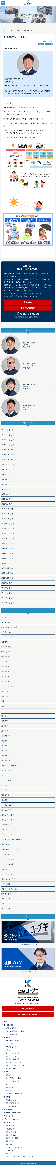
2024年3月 (6, 553)
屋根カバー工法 (6, 820)
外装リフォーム (9, 1072)
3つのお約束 (8, 1025)
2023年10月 (7, 578)
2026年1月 (6, 445)
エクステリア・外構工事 (14, 1093)
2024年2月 (6, 558)
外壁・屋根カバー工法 (13, 1078)
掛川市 (3, 711)
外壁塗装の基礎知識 (12, 1059)
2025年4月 (6, 489)
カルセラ (9, 1075)
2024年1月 (6, 563)
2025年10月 (7, 459)
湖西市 (3, 696)
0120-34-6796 (29, 313)
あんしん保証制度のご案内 (15, 1031)
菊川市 (3, 716)
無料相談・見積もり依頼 (29, 1014)
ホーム (6, 1022)
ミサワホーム (6, 632)
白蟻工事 (4, 785)
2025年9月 (6, 464)
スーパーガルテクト (12, 1081)
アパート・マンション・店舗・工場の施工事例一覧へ (24, 293)
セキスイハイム (6, 617)
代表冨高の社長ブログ (13, 1103)
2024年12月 (7, 509)
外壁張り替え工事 (12, 1138)
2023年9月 (6, 583)
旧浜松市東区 (6, 666)
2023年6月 (6, 598)
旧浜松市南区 (6, 676)
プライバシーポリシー (11, 1119)
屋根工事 (4, 750)
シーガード (9, 1084)
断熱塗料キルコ (11, 1047)
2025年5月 (6, 484)
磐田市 (3, 691)
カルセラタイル (6, 874)
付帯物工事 (9, 1150)
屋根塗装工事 (10, 1129)
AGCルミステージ (12, 1044)
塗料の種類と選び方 (12, 1041)
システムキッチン (7, 869)
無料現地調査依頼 (29, 308)
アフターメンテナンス (9, 889)
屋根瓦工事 (5, 810)
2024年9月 (6, 523)
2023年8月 (6, 588)
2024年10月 (7, 519)
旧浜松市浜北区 (6, 686)
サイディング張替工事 (9, 765)
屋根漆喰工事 (6, 755)
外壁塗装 (41, 44)
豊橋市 (3, 726)
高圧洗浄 (4, 775)
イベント (4, 904)
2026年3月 (6, 435)
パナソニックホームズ (9, 627)
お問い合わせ (29, 1009)
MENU (2, 3)
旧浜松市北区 (6, 681)
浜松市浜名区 (6, 652)
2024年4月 (6, 548)
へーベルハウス (6, 637)
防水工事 (4, 790)
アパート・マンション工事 (10, 839)
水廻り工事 (5, 770)
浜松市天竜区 (6, 657)
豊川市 (3, 731)
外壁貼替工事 (6, 760)
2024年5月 (6, 543)
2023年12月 (7, 568)
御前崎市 (4, 721)
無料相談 (29, 302)
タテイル (9, 1050)
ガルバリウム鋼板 (7, 864)
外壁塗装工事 (10, 1126)
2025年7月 (6, 474)
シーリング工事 (6, 805)
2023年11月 (7, 573)
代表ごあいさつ (11, 1100)
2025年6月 (6, 479)
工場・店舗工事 (6, 834)
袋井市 (3, 701)
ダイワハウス (6, 622)
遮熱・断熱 (5, 844)
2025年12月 (7, 449)
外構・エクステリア (8, 879)
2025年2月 (6, 499)
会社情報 (7, 1097)
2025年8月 (6, 469)
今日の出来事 (48, 44)
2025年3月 (6, 494)
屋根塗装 (4, 746)
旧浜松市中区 (6, 662)
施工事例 (7, 1122)
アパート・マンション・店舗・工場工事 (19, 1157)
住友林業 (4, 642)
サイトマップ (8, 1116)
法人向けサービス (12, 1068)
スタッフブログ (9, 30)
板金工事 (4, 829)
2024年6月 (6, 538)
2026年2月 (6, 440)
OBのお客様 (5, 884)
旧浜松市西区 (6, 671)
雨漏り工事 (5, 795)
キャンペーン (6, 899)
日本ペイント (6, 854)
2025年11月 (7, 454)
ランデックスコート (12, 1053)
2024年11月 (7, 514)
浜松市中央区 (6, 647)
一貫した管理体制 (12, 1034)
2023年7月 (6, 593)
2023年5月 (6, 603)
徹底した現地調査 (12, 1028)
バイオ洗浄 (5, 780)
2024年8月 (6, 528)
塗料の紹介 (5, 894)
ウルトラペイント (12, 1056)
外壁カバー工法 (6, 815)
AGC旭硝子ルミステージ (10, 849)
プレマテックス (6, 859)
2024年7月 (6, 533)
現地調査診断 (6, 736)
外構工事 (4, 800)
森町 (2, 706)
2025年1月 (6, 504)
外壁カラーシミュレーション (15, 1065)
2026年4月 (6, 430)
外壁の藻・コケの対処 (13, 1062)
